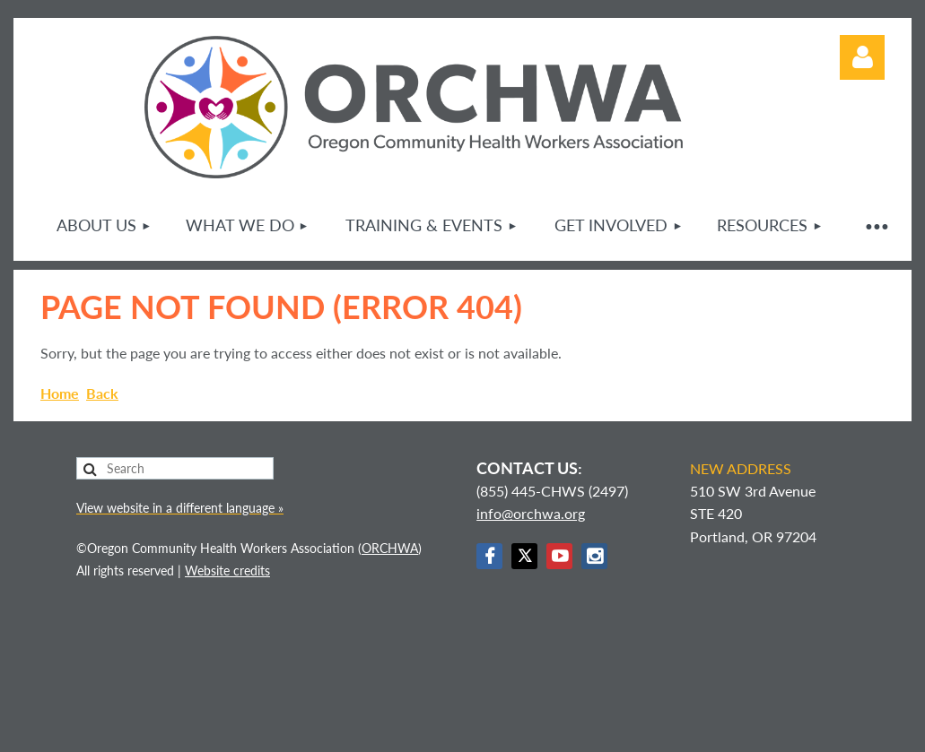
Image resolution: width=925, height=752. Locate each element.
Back (102, 393)
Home (59, 393)
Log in (862, 57)
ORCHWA (390, 548)
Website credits (227, 570)
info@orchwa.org (530, 513)
